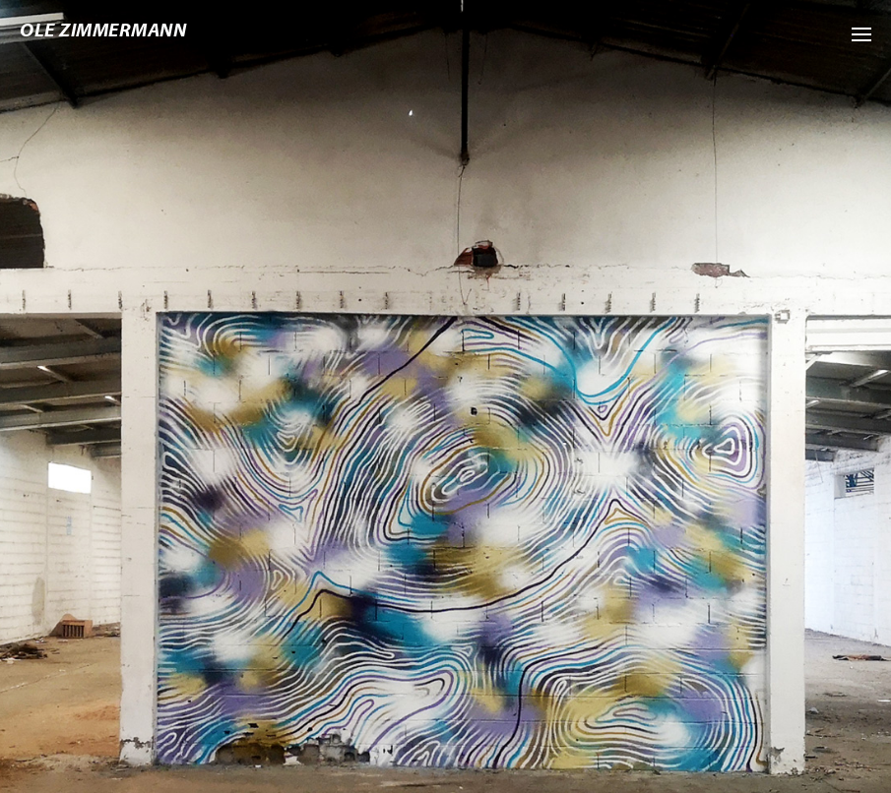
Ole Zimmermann (103, 29)
